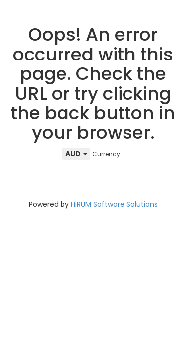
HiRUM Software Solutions (114, 204)
